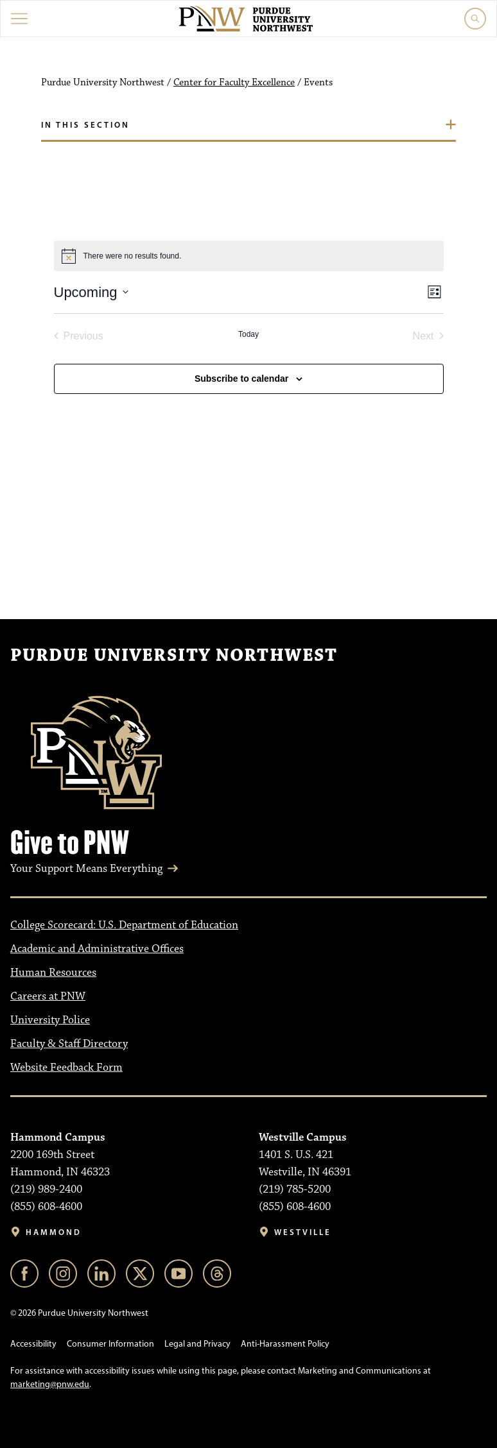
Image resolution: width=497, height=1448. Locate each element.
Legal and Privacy (197, 1343)
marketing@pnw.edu (49, 1384)
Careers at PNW (47, 996)
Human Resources (53, 973)
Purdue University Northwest (173, 656)
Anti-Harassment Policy (285, 1343)
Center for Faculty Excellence (234, 83)
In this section (85, 124)
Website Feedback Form (66, 1067)
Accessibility (33, 1343)
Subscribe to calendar (241, 378)
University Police (50, 1020)
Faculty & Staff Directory (69, 1044)
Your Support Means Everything (86, 869)
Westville (302, 1232)
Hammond (54, 1232)
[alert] (249, 256)
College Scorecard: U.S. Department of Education (124, 925)
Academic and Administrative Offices (97, 949)
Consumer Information (110, 1343)
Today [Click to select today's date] (248, 334)
